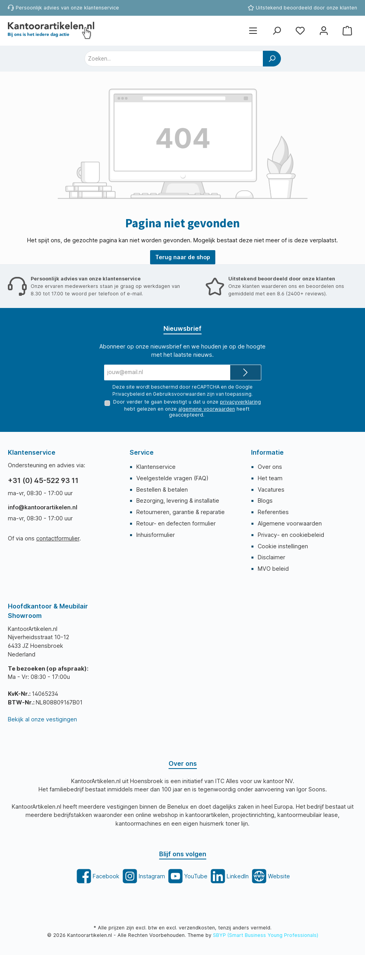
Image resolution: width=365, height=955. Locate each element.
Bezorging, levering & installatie (177, 500)
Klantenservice (156, 466)
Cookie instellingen (283, 546)
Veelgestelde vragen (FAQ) (172, 478)
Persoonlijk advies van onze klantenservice (67, 8)
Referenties (273, 512)
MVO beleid (273, 568)
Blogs (265, 500)
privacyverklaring (240, 402)
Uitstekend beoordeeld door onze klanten (306, 8)
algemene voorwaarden (206, 409)
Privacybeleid (128, 393)
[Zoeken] (276, 31)
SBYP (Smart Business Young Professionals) (265, 935)
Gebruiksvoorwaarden (179, 393)
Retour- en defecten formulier (176, 523)
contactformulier (57, 538)
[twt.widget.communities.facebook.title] (97, 876)
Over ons (270, 466)
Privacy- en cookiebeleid (291, 534)
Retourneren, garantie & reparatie (180, 512)
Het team (270, 478)
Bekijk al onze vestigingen (42, 719)
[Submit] (245, 372)
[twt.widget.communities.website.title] (270, 876)
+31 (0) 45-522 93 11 (43, 480)
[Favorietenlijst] (300, 31)
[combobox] (173, 58)
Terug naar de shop (182, 257)
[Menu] (253, 31)
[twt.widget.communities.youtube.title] (187, 876)
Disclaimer (271, 557)
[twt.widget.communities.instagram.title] (143, 876)
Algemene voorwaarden (290, 523)
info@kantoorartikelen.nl (42, 507)
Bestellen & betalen (162, 489)
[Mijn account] (324, 31)
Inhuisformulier (155, 534)
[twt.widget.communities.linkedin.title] (229, 876)
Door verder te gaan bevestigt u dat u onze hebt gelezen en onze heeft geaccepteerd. (186, 408)
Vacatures (271, 489)
